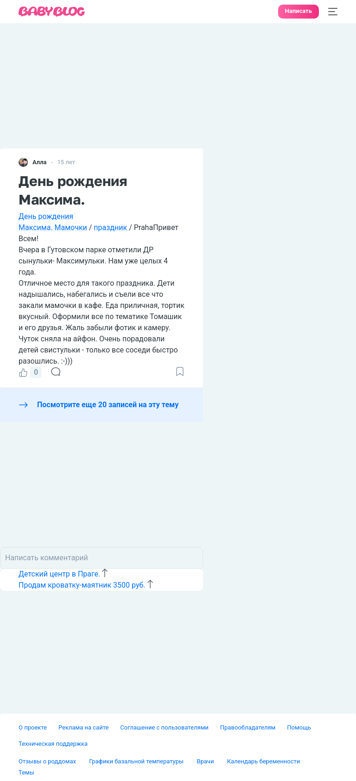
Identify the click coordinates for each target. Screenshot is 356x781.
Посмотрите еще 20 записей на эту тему (107, 404)
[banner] (52, 11)
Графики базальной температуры (137, 761)
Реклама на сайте (83, 727)
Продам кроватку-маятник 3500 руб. (82, 585)
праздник (111, 227)
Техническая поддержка (53, 743)
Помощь (299, 727)
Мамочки (71, 227)
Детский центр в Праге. (59, 574)
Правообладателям (247, 727)
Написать (298, 10)
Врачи (206, 761)
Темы (26, 772)
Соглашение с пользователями (164, 727)
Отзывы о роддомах (48, 761)
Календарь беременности (263, 761)
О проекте (33, 727)
